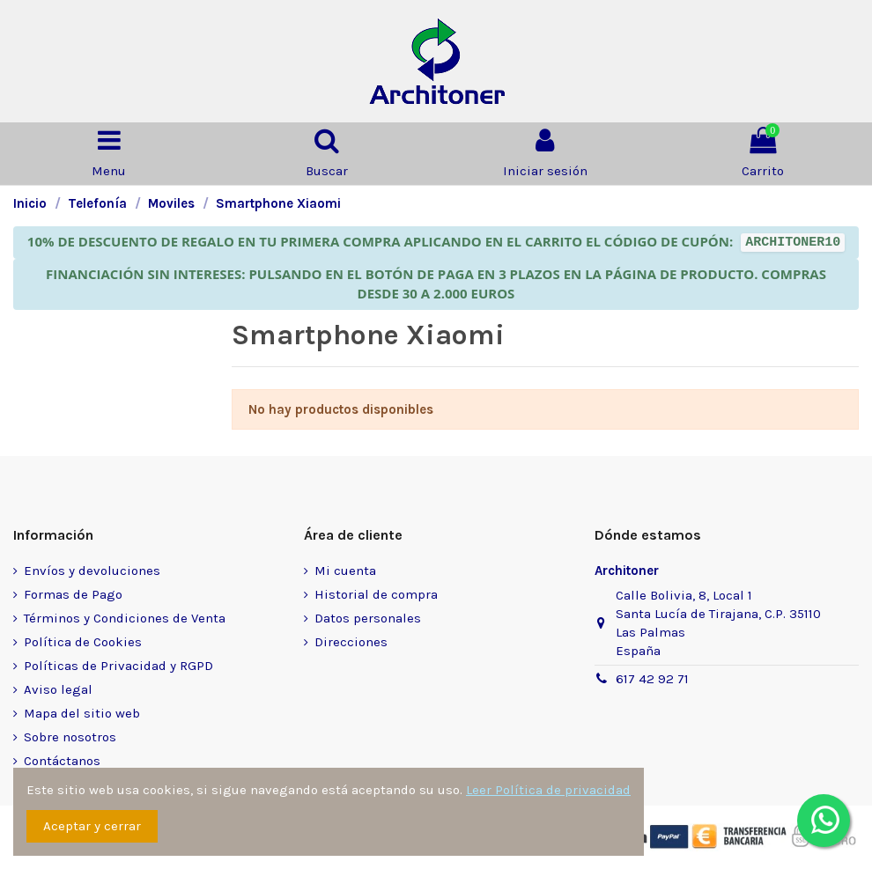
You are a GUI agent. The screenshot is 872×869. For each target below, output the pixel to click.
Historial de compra (376, 594)
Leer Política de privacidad (548, 790)
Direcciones (351, 642)
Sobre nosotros (70, 737)
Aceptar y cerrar (92, 826)
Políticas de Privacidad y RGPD (118, 666)
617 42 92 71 (652, 679)
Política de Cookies (83, 642)
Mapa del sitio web (82, 713)
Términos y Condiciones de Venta (124, 618)
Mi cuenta (345, 570)
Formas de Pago (73, 594)
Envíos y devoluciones (92, 570)
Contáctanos (62, 761)
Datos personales (367, 618)
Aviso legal (58, 689)
